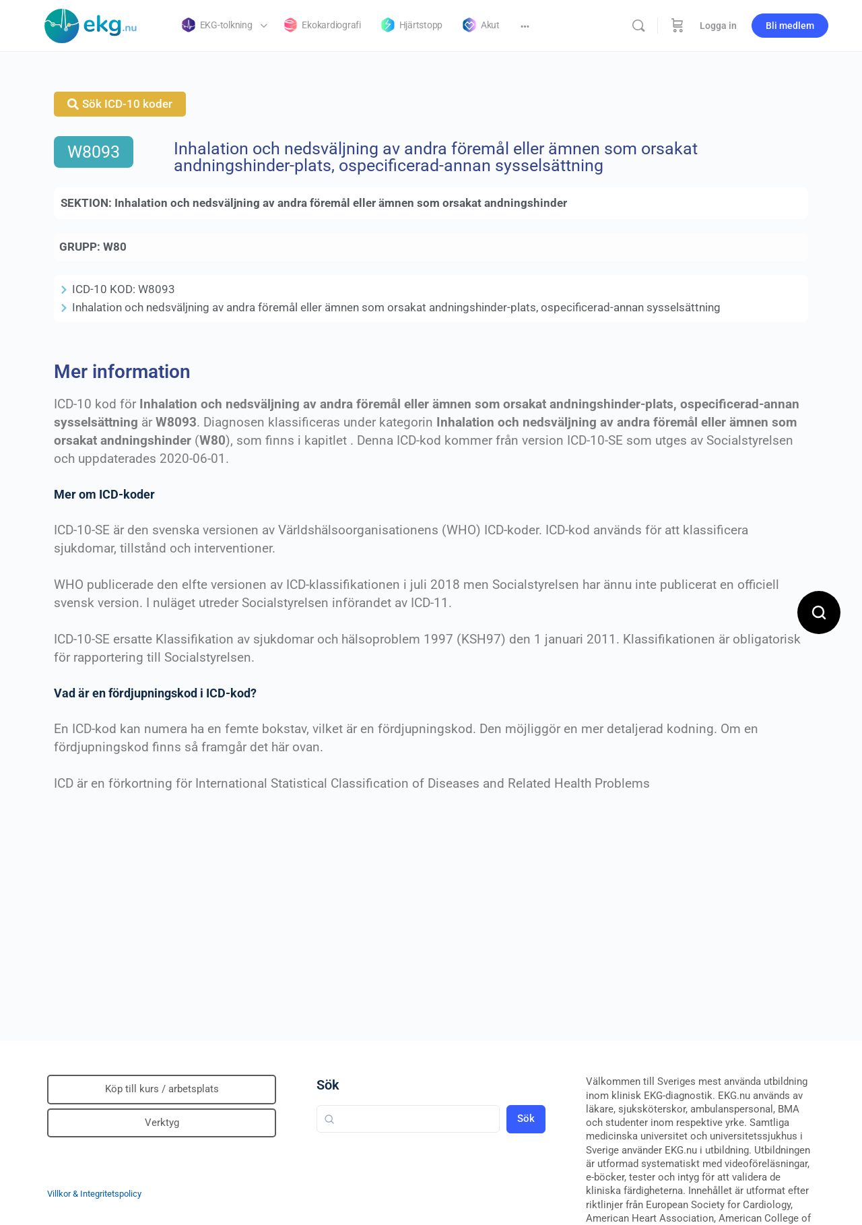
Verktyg (162, 1123)
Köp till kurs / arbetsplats (162, 1089)
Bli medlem (790, 25)
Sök (328, 1085)
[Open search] (818, 612)
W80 (115, 246)
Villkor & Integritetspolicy (94, 1194)
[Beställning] (677, 25)
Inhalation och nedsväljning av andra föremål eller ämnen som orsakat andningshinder (340, 203)
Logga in (718, 25)
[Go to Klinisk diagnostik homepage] (91, 24)
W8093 (93, 152)
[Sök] (638, 26)
